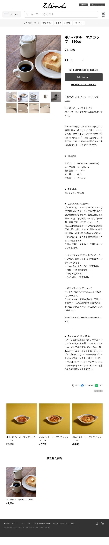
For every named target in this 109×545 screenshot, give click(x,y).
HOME (7, 532)
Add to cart (85, 77)
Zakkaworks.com (98, 5)
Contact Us (25, 532)
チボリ (58, 23)
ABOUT (83, 5)
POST (76, 394)
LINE (99, 394)
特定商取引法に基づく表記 (64, 532)
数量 (69, 60)
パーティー (79, 23)
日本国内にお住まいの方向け (84, 84)
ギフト (67, 23)
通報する (98, 399)
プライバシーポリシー (42, 532)
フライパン (47, 23)
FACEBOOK (87, 394)
